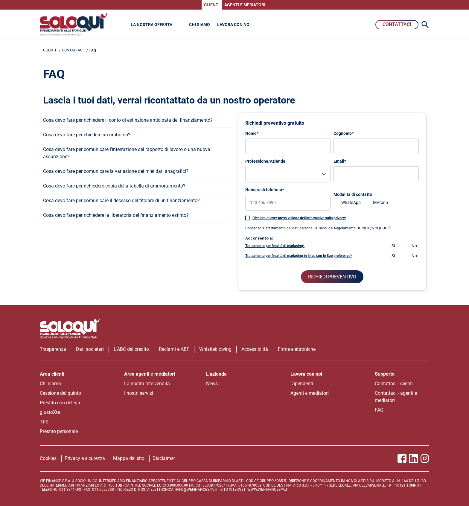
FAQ (379, 410)
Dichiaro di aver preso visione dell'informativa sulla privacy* (299, 218)
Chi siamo (50, 383)
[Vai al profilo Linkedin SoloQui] (413, 458)
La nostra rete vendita (147, 383)
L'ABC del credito (131, 349)
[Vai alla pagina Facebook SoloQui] (402, 458)
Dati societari (90, 349)
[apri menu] (137, 120)
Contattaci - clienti (394, 383)
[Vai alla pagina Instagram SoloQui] (424, 458)
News (212, 383)
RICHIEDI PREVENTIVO (332, 276)
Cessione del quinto (60, 393)
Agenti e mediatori (309, 393)
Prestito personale (59, 431)
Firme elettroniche (297, 349)
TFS (44, 422)
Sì (393, 245)
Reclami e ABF (174, 349)
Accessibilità (254, 349)
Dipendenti (301, 383)
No (414, 245)
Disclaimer (164, 458)
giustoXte (50, 412)
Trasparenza (53, 349)
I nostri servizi (138, 393)
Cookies (48, 458)
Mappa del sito (128, 458)
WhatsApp (351, 202)
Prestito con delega (60, 403)
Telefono (380, 202)
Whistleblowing (215, 349)
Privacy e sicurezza (85, 458)
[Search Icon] (425, 24)
